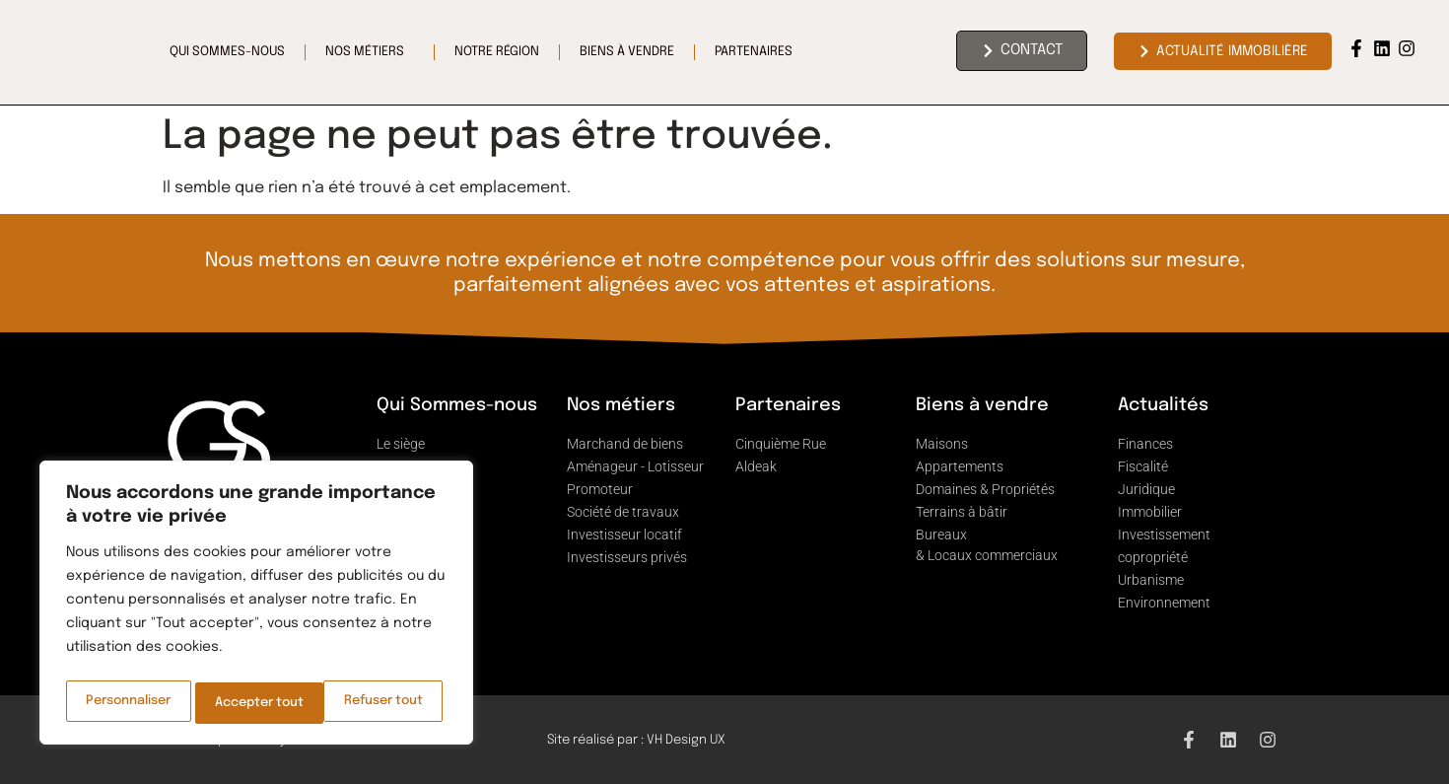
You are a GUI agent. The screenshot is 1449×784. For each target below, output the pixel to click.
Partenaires (758, 52)
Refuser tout (255, 703)
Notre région (496, 51)
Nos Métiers (369, 52)
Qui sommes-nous (227, 51)
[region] (256, 606)
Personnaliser (128, 703)
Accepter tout (383, 703)
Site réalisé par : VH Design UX (635, 740)
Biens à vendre (627, 51)
